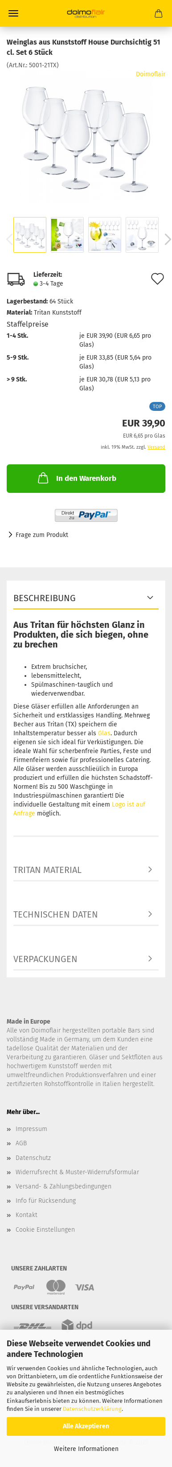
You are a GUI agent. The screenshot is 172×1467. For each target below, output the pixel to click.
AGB (21, 1143)
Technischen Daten (55, 914)
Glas (104, 733)
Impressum (31, 1129)
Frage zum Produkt (42, 535)
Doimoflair (150, 74)
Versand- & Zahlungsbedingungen (63, 1186)
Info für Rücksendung (46, 1201)
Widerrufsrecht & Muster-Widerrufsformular (77, 1172)
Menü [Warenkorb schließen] (13, 13)
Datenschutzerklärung (92, 1409)
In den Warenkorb (76, 478)
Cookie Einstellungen (45, 1229)
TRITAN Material (47, 870)
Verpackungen (45, 959)
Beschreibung (44, 598)
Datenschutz (33, 1158)
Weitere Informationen (86, 1449)
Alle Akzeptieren (86, 1426)
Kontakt (26, 1215)
